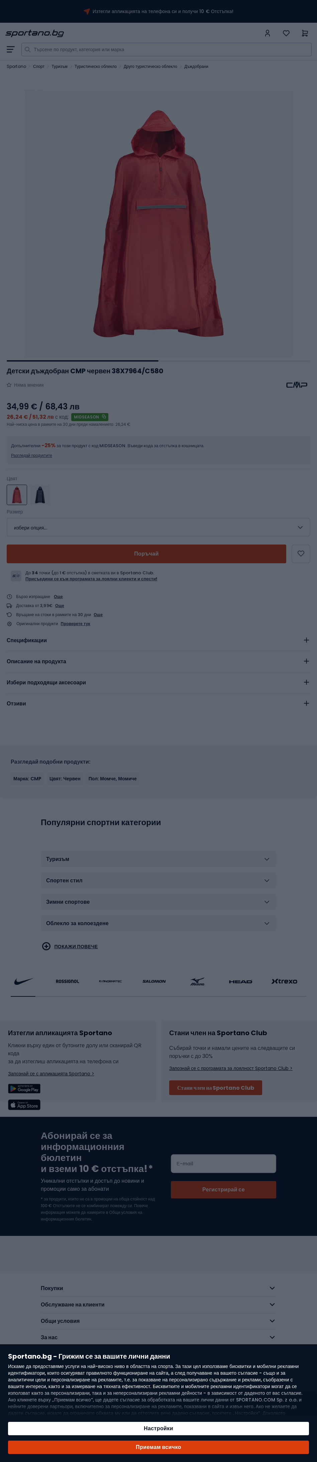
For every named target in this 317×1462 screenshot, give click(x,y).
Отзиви (16, 703)
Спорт (38, 66)
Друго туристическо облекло (150, 66)
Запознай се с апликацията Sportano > (51, 1073)
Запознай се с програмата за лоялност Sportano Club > (231, 1068)
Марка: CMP (27, 778)
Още (58, 596)
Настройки (158, 1428)
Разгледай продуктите (31, 455)
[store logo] (133, 33)
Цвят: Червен (65, 778)
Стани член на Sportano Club (215, 1088)
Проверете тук (75, 623)
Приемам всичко (158, 1447)
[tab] (158, 640)
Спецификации (27, 640)
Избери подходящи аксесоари (46, 682)
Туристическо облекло (96, 66)
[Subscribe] (223, 1189)
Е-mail (185, 1163)
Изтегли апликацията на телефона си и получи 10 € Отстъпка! (163, 11)
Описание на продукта (36, 661)
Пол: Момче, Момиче (113, 778)
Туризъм (59, 66)
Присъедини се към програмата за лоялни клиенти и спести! (91, 579)
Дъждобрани (196, 66)
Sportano (16, 66)
